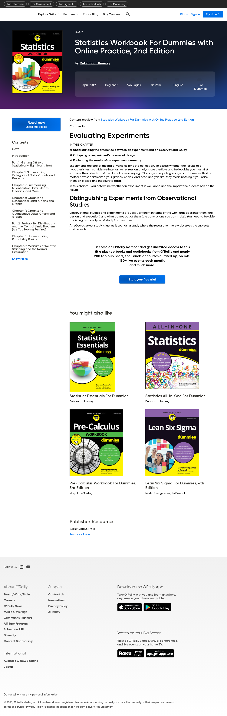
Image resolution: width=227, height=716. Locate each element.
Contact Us (56, 594)
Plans (184, 14)
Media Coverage (15, 612)
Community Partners (18, 618)
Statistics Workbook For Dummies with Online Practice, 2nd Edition (147, 119)
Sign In (195, 14)
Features (70, 14)
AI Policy (54, 612)
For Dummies (200, 86)
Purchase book (80, 534)
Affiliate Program (16, 624)
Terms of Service (14, 706)
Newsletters (56, 600)
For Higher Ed (67, 4)
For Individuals (92, 4)
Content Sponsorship (18, 641)
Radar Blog (90, 14)
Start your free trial (142, 279)
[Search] (127, 14)
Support (55, 587)
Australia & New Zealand (21, 661)
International (15, 653)
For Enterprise (15, 4)
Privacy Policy (57, 606)
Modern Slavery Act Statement (94, 706)
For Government (41, 4)
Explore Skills (48, 14)
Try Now (213, 14)
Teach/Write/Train (17, 594)
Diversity (10, 635)
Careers (9, 600)
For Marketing (117, 4)
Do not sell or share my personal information (31, 694)
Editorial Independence (59, 706)
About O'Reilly (16, 587)
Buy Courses (111, 14)
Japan (8, 667)
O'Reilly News (13, 606)
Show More (20, 258)
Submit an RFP (14, 629)
